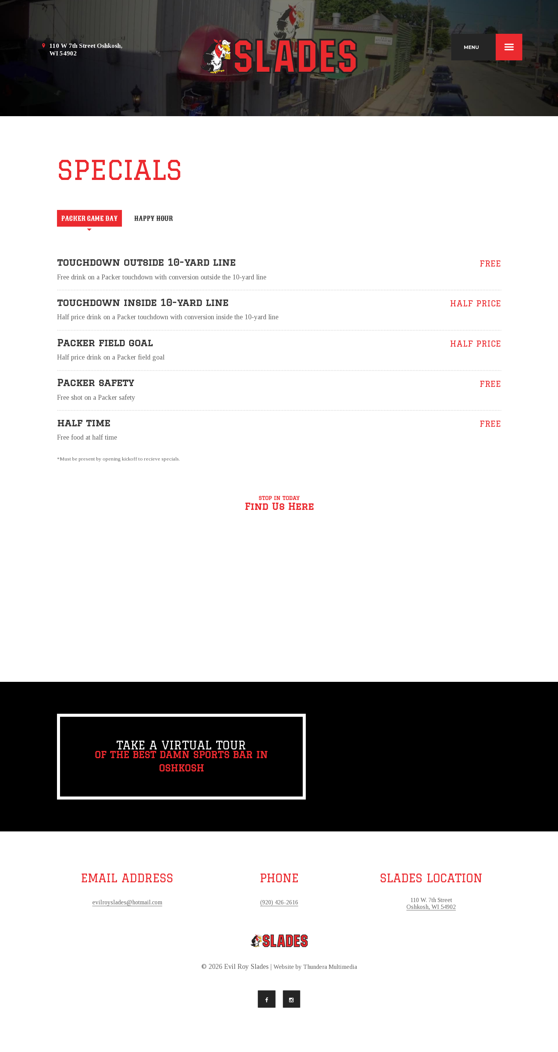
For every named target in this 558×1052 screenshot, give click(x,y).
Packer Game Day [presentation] (97, 220)
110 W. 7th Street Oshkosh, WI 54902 (431, 907)
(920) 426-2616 (279, 905)
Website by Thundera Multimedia (315, 971)
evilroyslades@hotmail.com (127, 905)
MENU (493, 47)
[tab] (97, 220)
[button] (279, 602)
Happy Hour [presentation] (175, 220)
